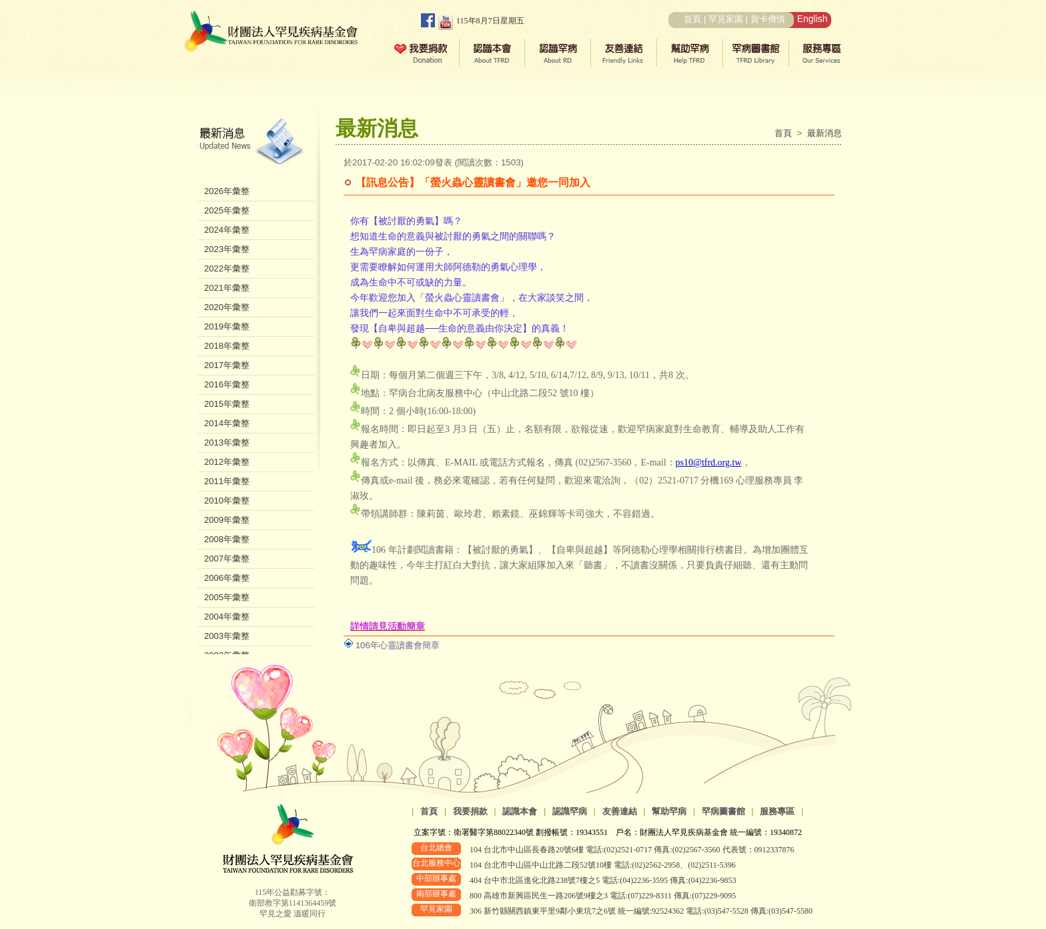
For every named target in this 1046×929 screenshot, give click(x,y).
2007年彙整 (226, 559)
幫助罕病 (669, 811)
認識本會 (519, 811)
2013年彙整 (226, 442)
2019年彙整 (226, 326)
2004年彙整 (226, 617)
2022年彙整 (226, 268)
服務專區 (777, 811)
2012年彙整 (226, 462)
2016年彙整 (226, 384)
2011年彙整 (226, 481)
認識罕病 (569, 811)
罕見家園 (725, 19)
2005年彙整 (226, 597)
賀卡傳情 (767, 19)
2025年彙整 (226, 210)
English (812, 18)
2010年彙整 (226, 501)
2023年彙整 (226, 249)
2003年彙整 (226, 636)
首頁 (692, 19)
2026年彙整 (226, 191)
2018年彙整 (226, 346)
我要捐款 (470, 811)
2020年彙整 (226, 307)
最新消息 (824, 133)
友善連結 (619, 811)
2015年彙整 (226, 404)
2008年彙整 (226, 539)
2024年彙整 (226, 230)
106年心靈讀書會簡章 (398, 645)
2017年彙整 (226, 365)
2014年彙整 (226, 423)
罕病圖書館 (723, 811)
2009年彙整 (226, 520)
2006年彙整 (226, 578)
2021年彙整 (226, 288)
